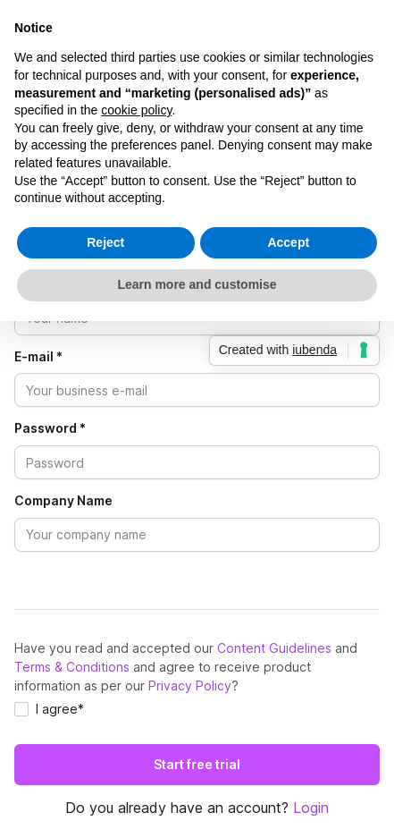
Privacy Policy (189, 685)
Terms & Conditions (72, 666)
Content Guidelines (274, 648)
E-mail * (38, 357)
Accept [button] (288, 242)
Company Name (63, 501)
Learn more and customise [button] (196, 284)
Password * (50, 428)
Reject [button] (105, 242)
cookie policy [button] (136, 110)
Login (311, 808)
